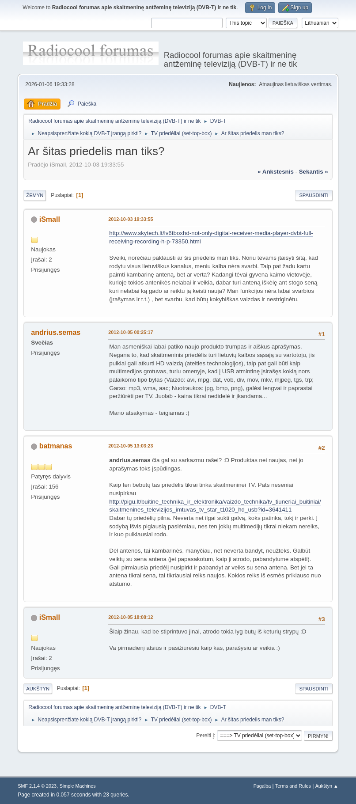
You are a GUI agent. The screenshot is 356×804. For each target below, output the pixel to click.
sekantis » (313, 171)
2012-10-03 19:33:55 (130, 219)
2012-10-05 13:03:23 (130, 445)
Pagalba (262, 786)
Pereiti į (205, 735)
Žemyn (34, 195)
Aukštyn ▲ (326, 786)
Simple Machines (78, 786)
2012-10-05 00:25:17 (130, 332)
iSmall (49, 219)
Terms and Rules (293, 786)
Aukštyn (37, 688)
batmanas (55, 446)
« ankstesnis (276, 171)
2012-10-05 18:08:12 (130, 617)
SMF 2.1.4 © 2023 (37, 786)
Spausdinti (313, 195)
